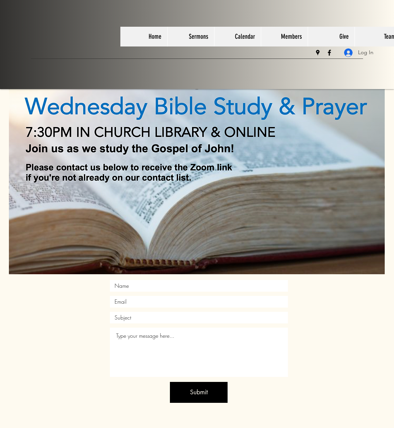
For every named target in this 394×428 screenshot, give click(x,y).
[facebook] (329, 53)
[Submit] (199, 392)
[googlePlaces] (318, 53)
